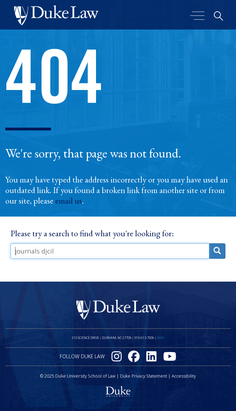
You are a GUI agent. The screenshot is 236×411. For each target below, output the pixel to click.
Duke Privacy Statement (143, 376)
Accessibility (184, 376)
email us (68, 200)
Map (160, 337)
